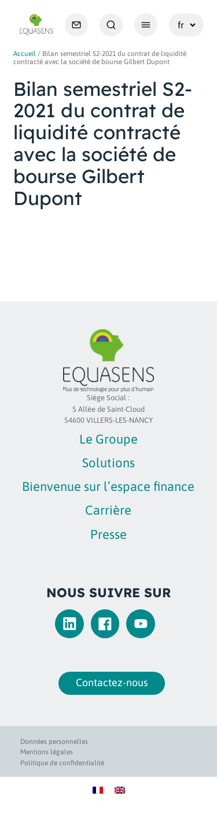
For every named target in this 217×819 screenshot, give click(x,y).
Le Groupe (104, 438)
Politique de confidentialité (62, 763)
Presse (104, 534)
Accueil (24, 54)
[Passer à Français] (98, 789)
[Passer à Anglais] (120, 789)
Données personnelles (54, 742)
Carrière (104, 510)
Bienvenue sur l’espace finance (104, 486)
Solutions (104, 462)
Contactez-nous (110, 682)
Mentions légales (46, 752)
